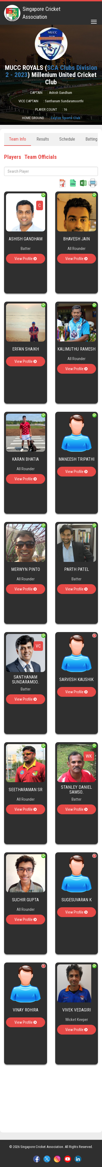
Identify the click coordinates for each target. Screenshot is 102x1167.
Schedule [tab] (67, 139)
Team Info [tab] (17, 139)
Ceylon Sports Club (65, 118)
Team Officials (40, 157)
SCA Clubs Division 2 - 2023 (51, 71)
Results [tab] (42, 139)
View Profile (25, 258)
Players (12, 157)
